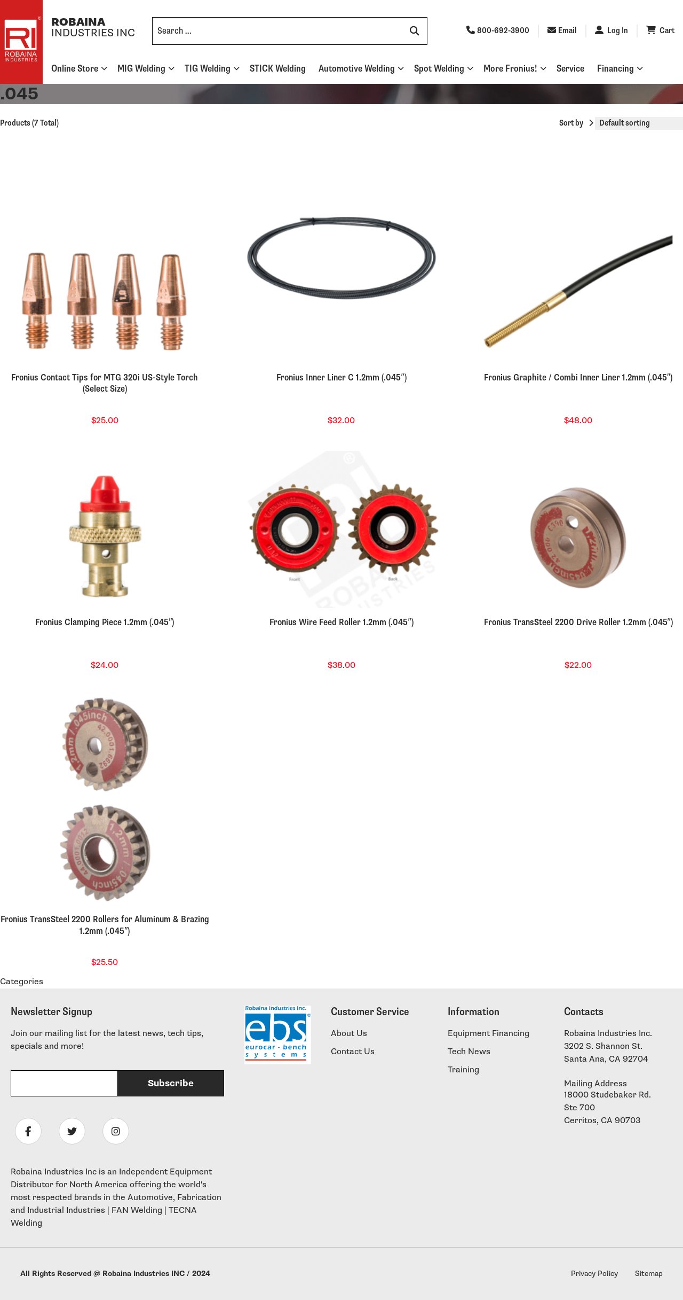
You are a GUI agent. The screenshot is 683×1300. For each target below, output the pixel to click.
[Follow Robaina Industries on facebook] (28, 1131)
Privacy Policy (594, 1273)
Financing (615, 69)
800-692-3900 (497, 30)
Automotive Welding (357, 69)
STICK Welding (278, 69)
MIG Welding (141, 69)
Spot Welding (439, 69)
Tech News (469, 1051)
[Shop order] (639, 123)
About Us (349, 1033)
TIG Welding (208, 69)
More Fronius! (510, 69)
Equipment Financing (488, 1033)
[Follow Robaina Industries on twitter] (72, 1131)
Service (570, 69)
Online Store (74, 69)
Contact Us (353, 1051)
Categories (21, 981)
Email (562, 30)
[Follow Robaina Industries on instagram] (115, 1131)
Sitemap (649, 1273)
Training (463, 1070)
